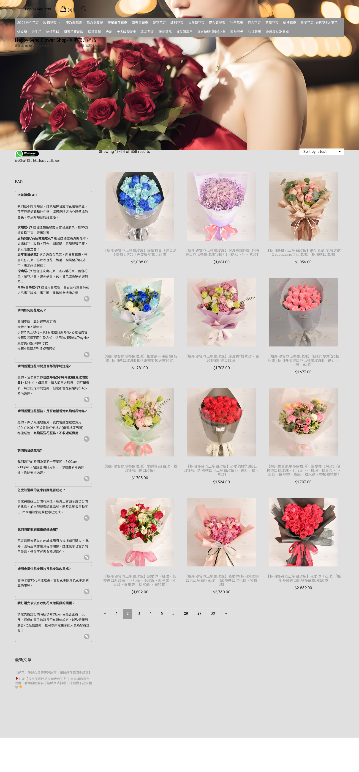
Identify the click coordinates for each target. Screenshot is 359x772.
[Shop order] (321, 151)
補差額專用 (184, 32)
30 (213, 613)
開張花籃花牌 (73, 32)
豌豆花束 (159, 23)
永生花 (36, 32)
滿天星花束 (140, 23)
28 (186, 613)
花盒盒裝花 (95, 23)
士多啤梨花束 (126, 32)
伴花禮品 (165, 32)
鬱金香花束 (217, 23)
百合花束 (254, 23)
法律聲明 (254, 32)
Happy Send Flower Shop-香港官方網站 (55, 40)
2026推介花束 (28, 23)
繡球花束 (176, 23)
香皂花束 (147, 32)
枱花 (109, 32)
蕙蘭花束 (271, 23)
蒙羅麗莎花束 (117, 23)
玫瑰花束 (52, 22)
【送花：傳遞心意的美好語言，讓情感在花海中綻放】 (53, 673)
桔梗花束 (289, 23)
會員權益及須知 (277, 32)
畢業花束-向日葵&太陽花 (319, 23)
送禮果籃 (94, 32)
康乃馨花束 (74, 23)
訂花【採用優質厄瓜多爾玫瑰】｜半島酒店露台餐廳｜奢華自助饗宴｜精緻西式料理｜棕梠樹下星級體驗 (53, 683)
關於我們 (236, 32)
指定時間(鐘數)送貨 (211, 32)
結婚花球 (52, 32)
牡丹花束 (236, 23)
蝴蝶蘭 (22, 32)
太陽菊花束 (196, 23)
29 (199, 613)
